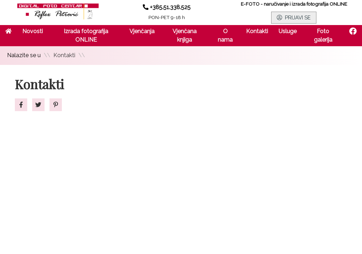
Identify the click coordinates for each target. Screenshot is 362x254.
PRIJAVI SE (294, 17)
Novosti (32, 31)
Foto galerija (323, 35)
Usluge (288, 31)
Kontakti (257, 31)
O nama (225, 35)
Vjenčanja (141, 31)
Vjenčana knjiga (185, 35)
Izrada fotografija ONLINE (86, 35)
